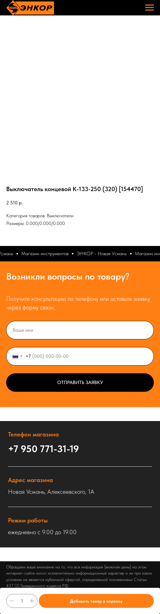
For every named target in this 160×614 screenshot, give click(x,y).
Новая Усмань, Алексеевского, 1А (51, 491)
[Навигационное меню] (149, 8)
